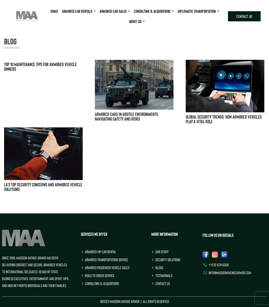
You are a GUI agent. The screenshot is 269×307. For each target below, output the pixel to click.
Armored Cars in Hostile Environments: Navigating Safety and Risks (127, 116)
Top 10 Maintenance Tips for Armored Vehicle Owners (40, 66)
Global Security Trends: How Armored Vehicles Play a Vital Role (224, 119)
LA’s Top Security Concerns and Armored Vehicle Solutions (43, 186)
